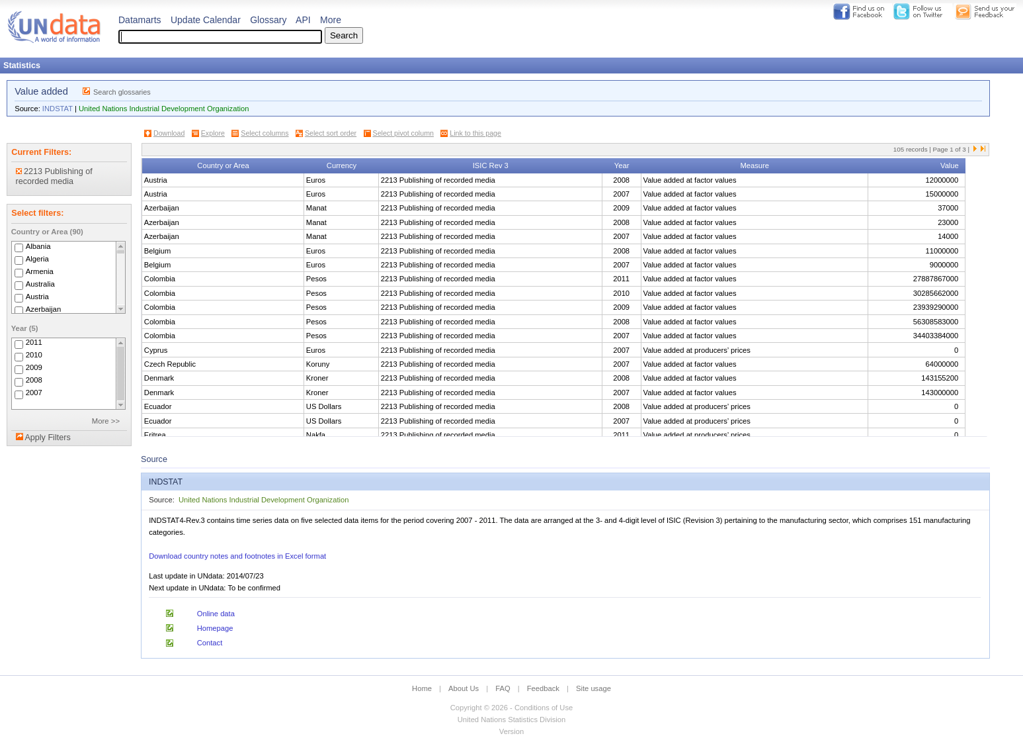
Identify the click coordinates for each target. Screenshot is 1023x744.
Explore (213, 133)
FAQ (502, 688)
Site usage (593, 688)
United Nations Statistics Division (512, 719)
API (303, 20)
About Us (463, 688)
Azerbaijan (43, 309)
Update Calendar (206, 20)
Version (511, 731)
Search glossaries (122, 92)
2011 (34, 343)
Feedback (543, 688)
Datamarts (139, 20)
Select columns (264, 133)
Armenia (40, 271)
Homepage (215, 628)
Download (168, 133)
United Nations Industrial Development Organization (164, 109)
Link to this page (475, 133)
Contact (210, 643)
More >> (106, 421)
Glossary (268, 20)
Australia (40, 284)
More (330, 20)
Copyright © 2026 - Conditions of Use (511, 708)
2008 (34, 381)
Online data (216, 614)
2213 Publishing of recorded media (54, 176)
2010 (34, 355)
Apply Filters (47, 437)
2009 (34, 368)
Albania (38, 246)
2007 (34, 393)
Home (422, 688)
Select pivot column (403, 133)
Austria (37, 297)
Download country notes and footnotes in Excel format (237, 556)
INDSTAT (57, 109)
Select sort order (330, 133)
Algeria (37, 259)
